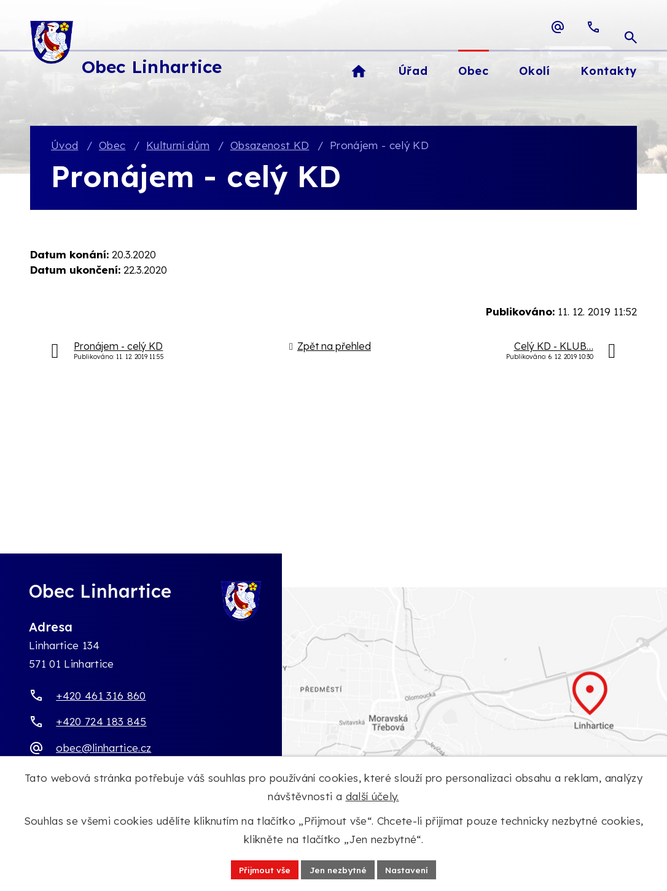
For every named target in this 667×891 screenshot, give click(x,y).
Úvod (64, 146)
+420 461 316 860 (101, 696)
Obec (112, 146)
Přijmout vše (261, 868)
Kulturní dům (177, 146)
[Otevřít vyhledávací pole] (631, 27)
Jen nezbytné (338, 868)
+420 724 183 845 (101, 722)
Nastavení (410, 868)
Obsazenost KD (269, 146)
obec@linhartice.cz (103, 748)
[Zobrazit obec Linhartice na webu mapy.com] (333, 707)
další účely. (372, 795)
